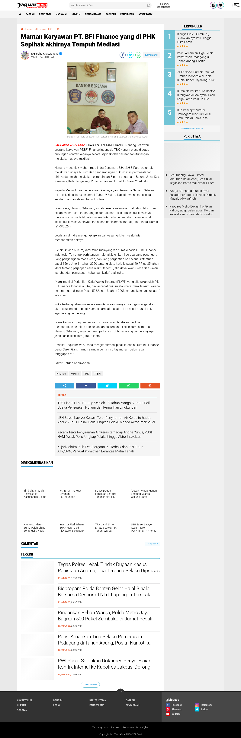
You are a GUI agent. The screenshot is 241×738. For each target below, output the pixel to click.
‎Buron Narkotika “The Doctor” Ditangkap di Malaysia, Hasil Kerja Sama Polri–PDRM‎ (196, 95)
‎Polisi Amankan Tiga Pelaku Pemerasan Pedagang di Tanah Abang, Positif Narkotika (104, 640)
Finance (61, 373)
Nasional (61, 14)
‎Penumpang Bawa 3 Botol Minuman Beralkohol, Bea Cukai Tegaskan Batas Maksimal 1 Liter (191, 179)
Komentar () (151, 54)
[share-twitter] (130, 55)
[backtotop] (120, 692)
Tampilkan (152, 544)
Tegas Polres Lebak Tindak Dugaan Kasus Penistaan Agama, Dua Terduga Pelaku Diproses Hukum (109, 571)
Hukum (74, 373)
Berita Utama (93, 14)
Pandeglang (96, 705)
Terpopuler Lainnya (192, 128)
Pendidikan (127, 14)
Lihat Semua (90, 684)
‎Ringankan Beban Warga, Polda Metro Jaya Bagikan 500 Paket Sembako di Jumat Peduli (105, 616)
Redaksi (115, 727)
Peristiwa (45, 14)
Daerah (30, 14)
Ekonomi (111, 14)
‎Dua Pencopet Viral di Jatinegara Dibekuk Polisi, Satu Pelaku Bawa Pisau (194, 114)
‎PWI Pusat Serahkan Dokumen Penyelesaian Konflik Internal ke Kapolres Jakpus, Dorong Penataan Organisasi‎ (104, 667)
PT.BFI (97, 373)
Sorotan (22, 710)
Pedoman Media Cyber (136, 727)
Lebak (56, 705)
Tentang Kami (100, 727)
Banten (58, 700)
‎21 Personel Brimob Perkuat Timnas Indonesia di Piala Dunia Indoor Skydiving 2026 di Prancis (196, 76)
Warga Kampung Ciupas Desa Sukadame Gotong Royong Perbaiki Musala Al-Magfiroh (193, 195)
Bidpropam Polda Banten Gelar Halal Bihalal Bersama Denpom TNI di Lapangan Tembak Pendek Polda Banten (104, 595)
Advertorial (146, 14)
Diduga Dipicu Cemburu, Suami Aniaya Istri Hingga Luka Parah (194, 38)
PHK (86, 373)
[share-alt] (64, 385)
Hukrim (76, 14)
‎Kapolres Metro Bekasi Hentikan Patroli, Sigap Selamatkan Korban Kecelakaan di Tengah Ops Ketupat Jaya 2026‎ (192, 210)
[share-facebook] (123, 55)
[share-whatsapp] (138, 55)
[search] (110, 5)
